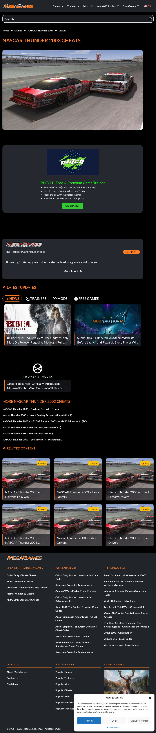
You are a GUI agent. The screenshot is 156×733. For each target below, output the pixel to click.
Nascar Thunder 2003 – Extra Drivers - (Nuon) (27, 433)
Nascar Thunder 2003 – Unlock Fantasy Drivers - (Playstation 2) (37, 415)
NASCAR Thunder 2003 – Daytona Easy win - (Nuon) (31, 408)
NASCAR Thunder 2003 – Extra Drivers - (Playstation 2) (32, 439)
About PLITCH (72, 205)
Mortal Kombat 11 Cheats (20, 593)
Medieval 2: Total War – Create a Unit (124, 607)
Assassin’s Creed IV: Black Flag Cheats (27, 587)
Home (5, 30)
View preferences (139, 720)
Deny (114, 720)
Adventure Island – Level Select (121, 644)
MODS (60, 298)
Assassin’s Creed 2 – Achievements (74, 585)
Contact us (12, 678)
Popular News (63, 696)
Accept (89, 720)
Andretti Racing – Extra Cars (119, 600)
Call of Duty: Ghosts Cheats (21, 575)
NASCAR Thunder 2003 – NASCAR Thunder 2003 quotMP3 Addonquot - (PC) (44, 421)
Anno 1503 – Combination (118, 632)
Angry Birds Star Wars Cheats (23, 599)
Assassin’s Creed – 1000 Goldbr (72, 636)
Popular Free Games (66, 708)
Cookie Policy (112, 727)
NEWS (12, 298)
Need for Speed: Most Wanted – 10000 (125, 575)
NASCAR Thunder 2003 (40, 30)
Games (18, 30)
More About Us (72, 271)
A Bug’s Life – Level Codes (118, 638)
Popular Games (63, 671)
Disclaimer (12, 684)
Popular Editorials (65, 702)
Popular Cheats (63, 690)
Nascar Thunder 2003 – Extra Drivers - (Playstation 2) (31, 427)
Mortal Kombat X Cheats (20, 581)
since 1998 (130, 251)
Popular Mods (63, 684)
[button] (149, 697)
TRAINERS (36, 298)
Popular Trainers (64, 678)
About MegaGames (17, 671)
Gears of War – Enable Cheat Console (75, 591)
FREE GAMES (86, 298)
